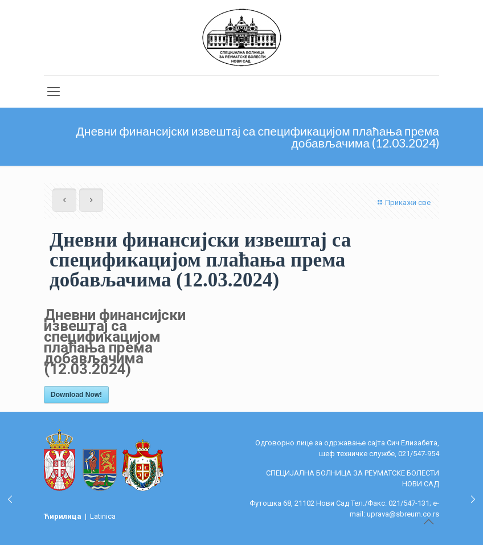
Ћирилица (63, 516)
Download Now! (76, 395)
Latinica (103, 516)
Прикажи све (403, 202)
